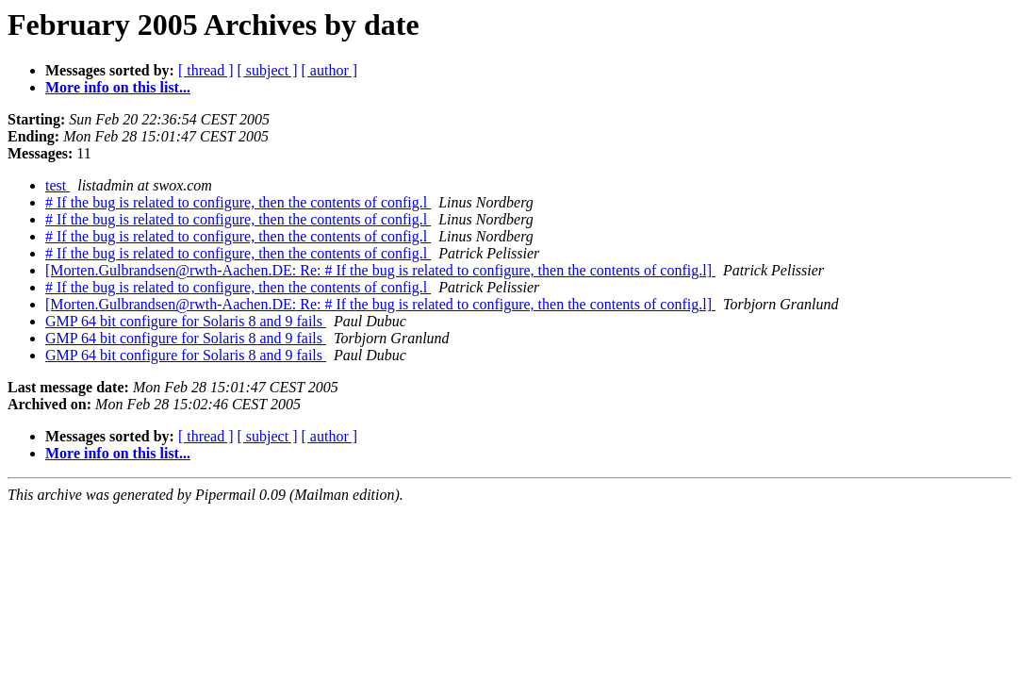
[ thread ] (206, 70)
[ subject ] (268, 70)
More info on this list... (117, 87)
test (57, 185)
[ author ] (330, 70)
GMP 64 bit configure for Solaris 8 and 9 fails (185, 321)
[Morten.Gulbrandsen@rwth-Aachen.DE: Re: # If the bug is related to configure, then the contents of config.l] (380, 270)
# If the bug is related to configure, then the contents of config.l (238, 202)
